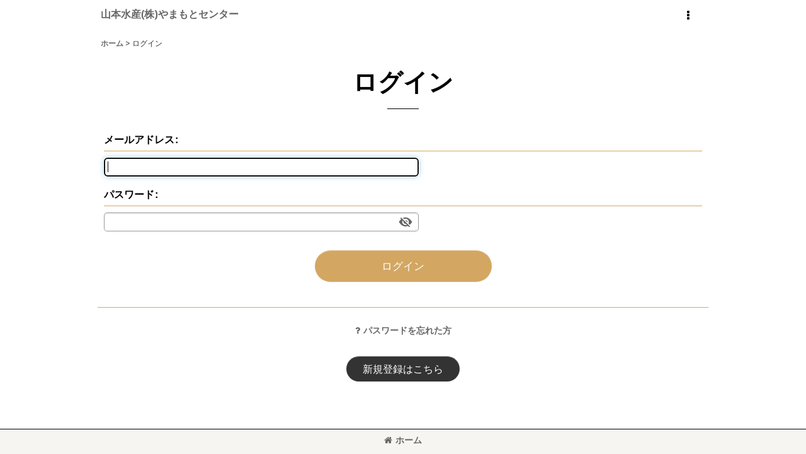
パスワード (129, 194)
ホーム (403, 440)
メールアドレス (139, 139)
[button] (687, 15)
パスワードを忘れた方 (403, 330)
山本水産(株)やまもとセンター (170, 14)
